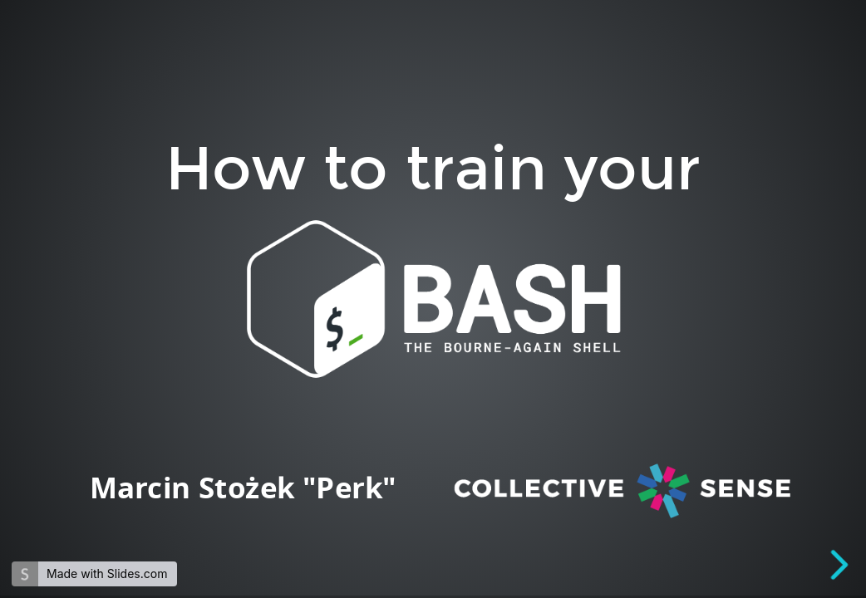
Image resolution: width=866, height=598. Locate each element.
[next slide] (840, 565)
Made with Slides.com (107, 573)
